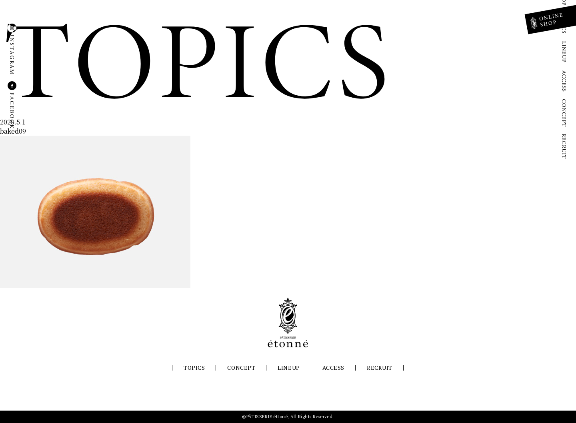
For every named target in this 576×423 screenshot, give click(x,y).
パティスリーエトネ (288, 322)
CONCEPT (241, 367)
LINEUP (289, 367)
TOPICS (194, 367)
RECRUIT (379, 367)
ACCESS (333, 367)
